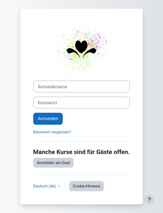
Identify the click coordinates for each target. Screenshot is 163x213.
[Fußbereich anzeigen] (149, 199)
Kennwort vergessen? (52, 132)
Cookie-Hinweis (86, 186)
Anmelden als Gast (53, 162)
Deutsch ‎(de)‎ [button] (45, 186)
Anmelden (48, 118)
